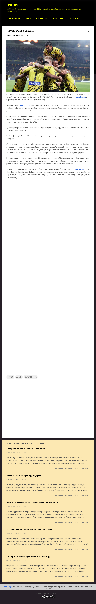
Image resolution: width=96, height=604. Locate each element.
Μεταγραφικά (15, 19)
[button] (88, 31)
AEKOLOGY (12, 5)
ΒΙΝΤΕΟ (10, 377)
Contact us (73, 19)
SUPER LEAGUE (31, 377)
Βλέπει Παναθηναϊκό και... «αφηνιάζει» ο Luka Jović (32, 502)
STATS (29, 19)
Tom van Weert (80, 169)
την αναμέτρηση (79, 97)
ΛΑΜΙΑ (19, 377)
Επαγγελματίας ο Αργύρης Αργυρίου (24, 475)
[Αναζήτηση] (92, 6)
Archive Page (42, 19)
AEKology (8, 587)
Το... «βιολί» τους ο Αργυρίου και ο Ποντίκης (28, 556)
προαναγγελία (24, 105)
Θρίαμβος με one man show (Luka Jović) (26, 448)
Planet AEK (58, 19)
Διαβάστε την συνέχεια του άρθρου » (72, 469)
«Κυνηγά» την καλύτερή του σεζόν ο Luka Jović (29, 529)
